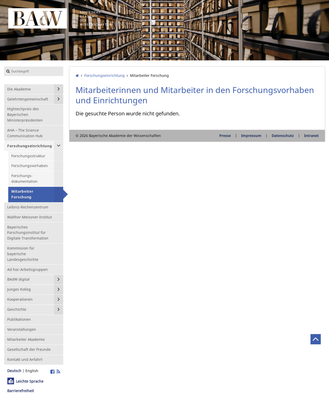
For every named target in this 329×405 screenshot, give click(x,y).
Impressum (251, 135)
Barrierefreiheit (20, 390)
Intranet (311, 135)
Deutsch (14, 370)
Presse (225, 135)
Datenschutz (283, 135)
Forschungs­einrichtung (104, 75)
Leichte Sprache (29, 381)
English (31, 370)
